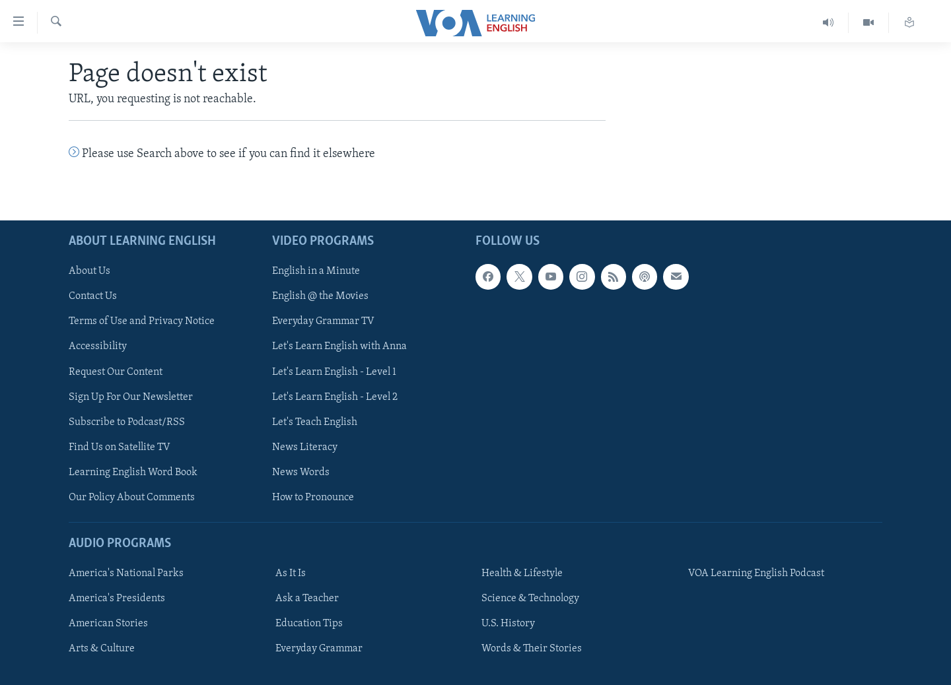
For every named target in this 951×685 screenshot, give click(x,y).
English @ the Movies (320, 296)
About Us (89, 271)
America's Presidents (117, 598)
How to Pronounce (313, 497)
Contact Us (93, 296)
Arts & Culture (102, 648)
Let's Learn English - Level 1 (334, 371)
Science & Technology (530, 598)
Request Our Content (115, 371)
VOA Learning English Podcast (756, 573)
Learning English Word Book (133, 472)
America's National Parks (126, 573)
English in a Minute (316, 271)
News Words (301, 472)
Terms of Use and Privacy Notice (142, 321)
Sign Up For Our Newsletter (131, 396)
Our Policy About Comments (132, 497)
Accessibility (98, 346)
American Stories (108, 623)
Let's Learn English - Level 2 (335, 396)
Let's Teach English (314, 421)
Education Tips (309, 623)
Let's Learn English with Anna (339, 346)
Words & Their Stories (531, 648)
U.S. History (508, 623)
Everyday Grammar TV (323, 321)
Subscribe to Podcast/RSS (127, 421)
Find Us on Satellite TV (119, 446)
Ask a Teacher (307, 598)
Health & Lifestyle (522, 573)
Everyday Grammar (319, 648)
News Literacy (304, 446)
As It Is (290, 573)
